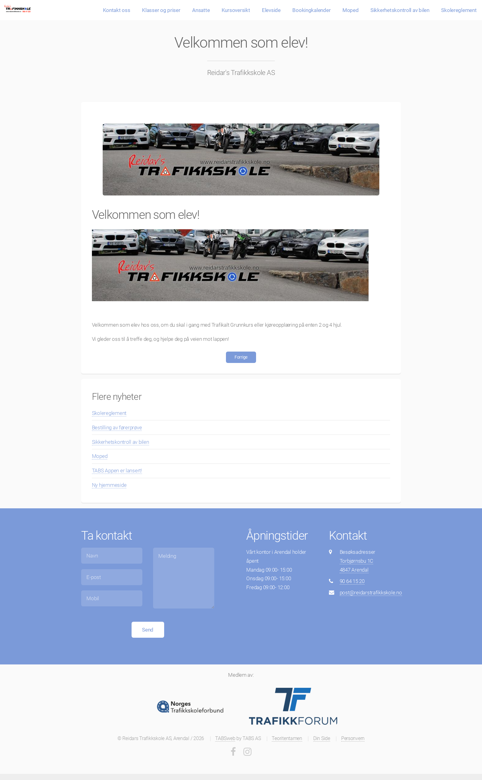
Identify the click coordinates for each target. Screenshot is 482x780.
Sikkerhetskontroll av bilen (399, 10)
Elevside (271, 10)
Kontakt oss (116, 10)
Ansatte (201, 10)
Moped (350, 10)
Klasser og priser (161, 10)
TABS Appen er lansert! (117, 470)
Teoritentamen (287, 738)
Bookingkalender (311, 10)
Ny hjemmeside (109, 485)
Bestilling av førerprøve (117, 427)
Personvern (353, 738)
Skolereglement (458, 10)
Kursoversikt (236, 10)
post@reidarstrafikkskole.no (371, 592)
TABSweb (225, 738)
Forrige (241, 357)
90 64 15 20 (352, 581)
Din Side (321, 738)
